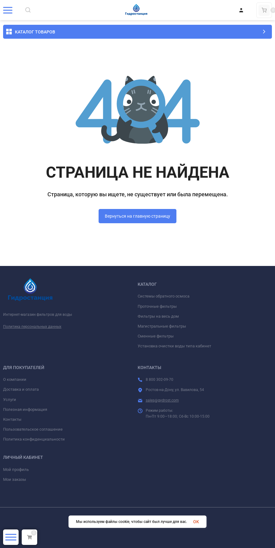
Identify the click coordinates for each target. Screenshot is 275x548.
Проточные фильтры (157, 306)
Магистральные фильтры (162, 326)
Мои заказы (14, 479)
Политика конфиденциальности (34, 439)
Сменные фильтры (156, 336)
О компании (14, 379)
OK (196, 521)
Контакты (12, 419)
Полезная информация (25, 409)
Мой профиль (16, 469)
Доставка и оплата (21, 389)
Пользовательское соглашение (33, 429)
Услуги (9, 399)
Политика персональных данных (32, 326)
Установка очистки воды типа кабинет (174, 346)
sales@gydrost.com (162, 400)
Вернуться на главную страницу (137, 216)
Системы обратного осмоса (163, 296)
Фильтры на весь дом (158, 316)
